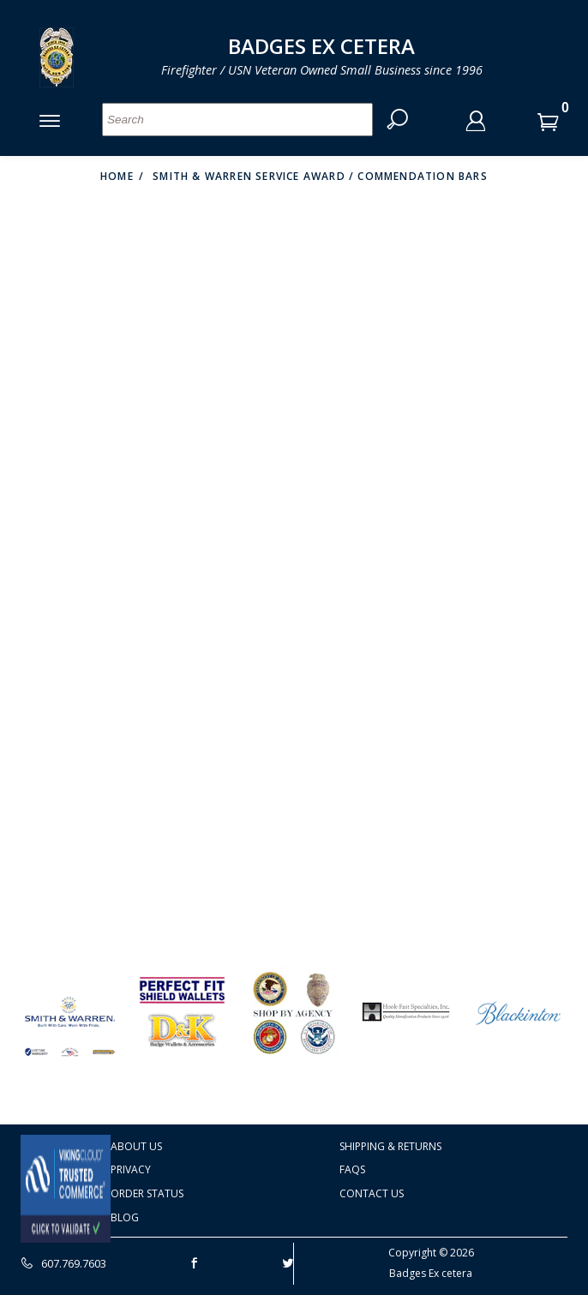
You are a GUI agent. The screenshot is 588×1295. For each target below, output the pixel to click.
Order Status (147, 1193)
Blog (125, 1217)
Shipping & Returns (390, 1146)
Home (117, 176)
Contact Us (371, 1193)
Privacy (131, 1169)
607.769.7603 (63, 1263)
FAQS (352, 1169)
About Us (136, 1146)
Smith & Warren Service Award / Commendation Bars (320, 176)
